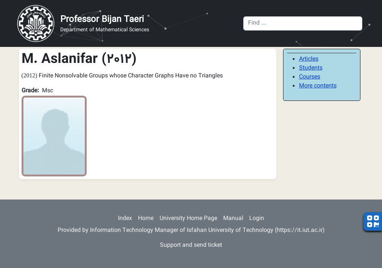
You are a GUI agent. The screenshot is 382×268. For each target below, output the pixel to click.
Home (146, 218)
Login (256, 218)
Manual (233, 218)
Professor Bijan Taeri (102, 20)
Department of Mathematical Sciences (104, 30)
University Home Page (188, 218)
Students (310, 68)
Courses (309, 77)
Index (125, 218)
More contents (318, 86)
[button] (54, 136)
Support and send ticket (191, 245)
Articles (308, 59)
